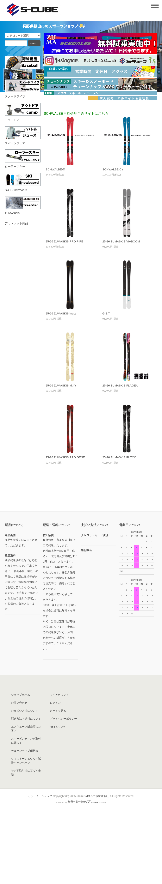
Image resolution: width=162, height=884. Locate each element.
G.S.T (106, 384)
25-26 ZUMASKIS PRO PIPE (64, 312)
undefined (81, 96)
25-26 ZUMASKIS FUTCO (119, 528)
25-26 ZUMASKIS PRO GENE (65, 528)
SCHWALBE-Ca (112, 240)
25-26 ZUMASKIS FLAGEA (120, 456)
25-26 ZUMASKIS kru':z (61, 384)
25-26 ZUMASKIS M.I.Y (61, 456)
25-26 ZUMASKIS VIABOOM (121, 312)
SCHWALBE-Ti (55, 240)
